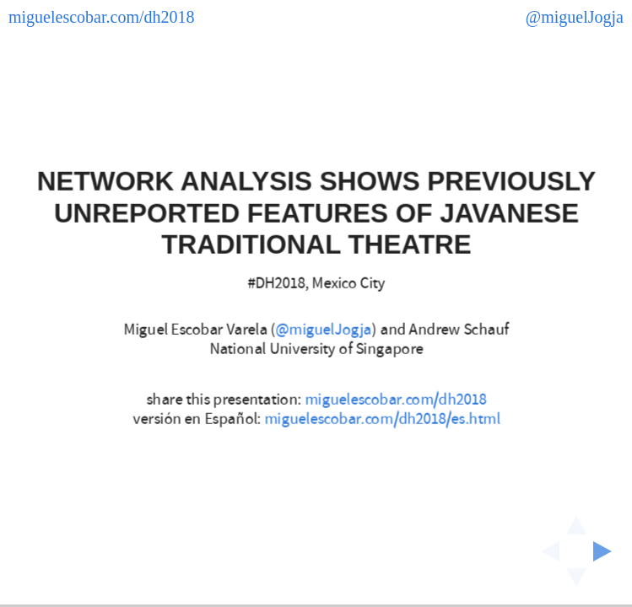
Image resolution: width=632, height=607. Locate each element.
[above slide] (576, 520)
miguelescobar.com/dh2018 (396, 400)
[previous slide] (545, 551)
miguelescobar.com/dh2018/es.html (382, 418)
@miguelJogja (323, 330)
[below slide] (576, 582)
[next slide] (607, 551)
